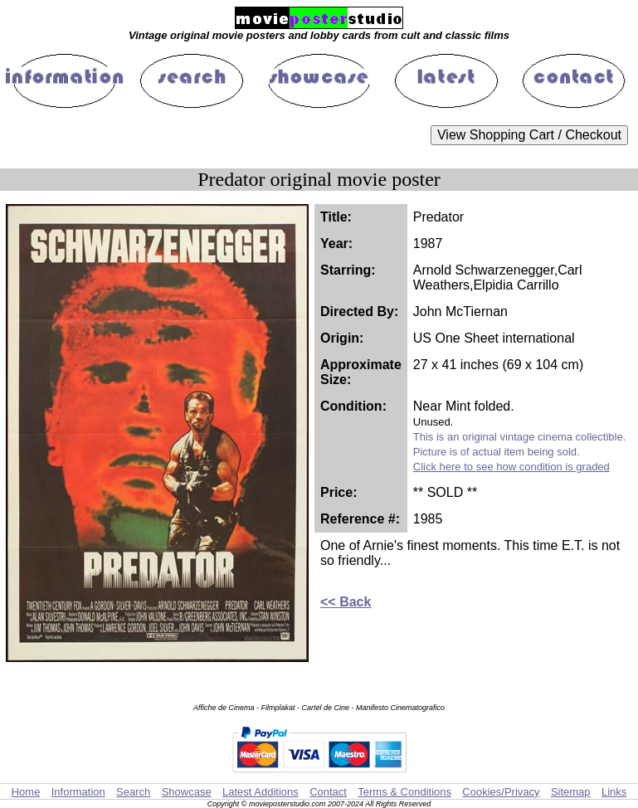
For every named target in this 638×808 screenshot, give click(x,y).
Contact (328, 792)
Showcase (187, 792)
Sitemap (571, 792)
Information (78, 792)
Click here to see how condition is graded (511, 466)
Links (613, 792)
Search (133, 792)
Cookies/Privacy (500, 792)
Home (26, 792)
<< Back (345, 602)
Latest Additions (260, 792)
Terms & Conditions (404, 792)
